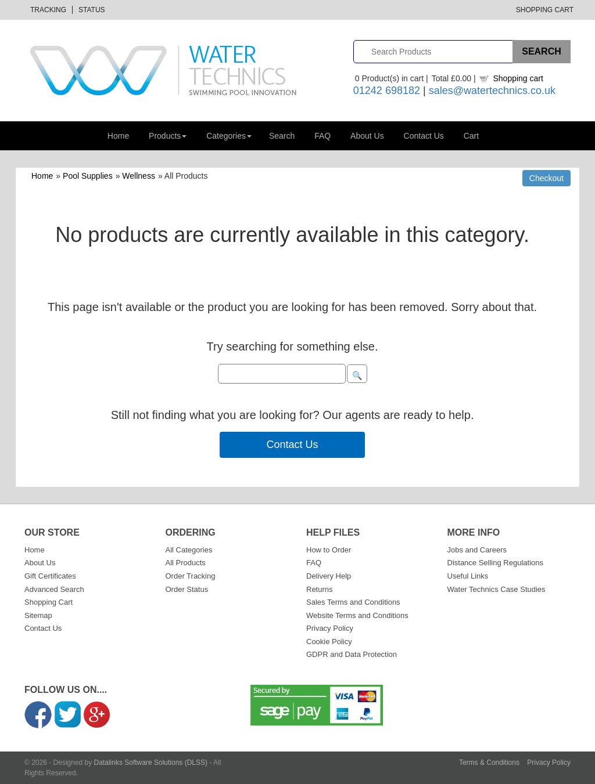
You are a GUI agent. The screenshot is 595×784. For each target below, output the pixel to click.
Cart (471, 135)
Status (91, 10)
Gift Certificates (50, 576)
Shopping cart (518, 78)
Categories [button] (229, 135)
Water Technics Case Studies (496, 589)
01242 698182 (386, 90)
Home (118, 135)
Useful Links (468, 576)
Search (282, 135)
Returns (319, 589)
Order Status (187, 589)
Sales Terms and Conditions (353, 602)
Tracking (48, 10)
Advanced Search (54, 589)
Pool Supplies (88, 175)
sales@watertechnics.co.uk (492, 90)
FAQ (322, 135)
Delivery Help (328, 576)
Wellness (138, 175)
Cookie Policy (329, 641)
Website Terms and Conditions (357, 615)
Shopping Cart (545, 10)
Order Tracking (191, 576)
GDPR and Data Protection (351, 654)
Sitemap (38, 615)
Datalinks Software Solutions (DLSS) (150, 762)
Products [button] (168, 135)
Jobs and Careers (477, 549)
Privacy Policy (329, 628)
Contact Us (424, 135)
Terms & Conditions (489, 762)
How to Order (328, 549)
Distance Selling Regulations (495, 562)
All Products (186, 562)
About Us (367, 135)
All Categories (189, 549)
